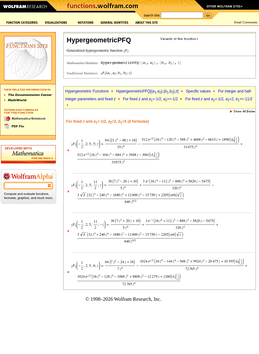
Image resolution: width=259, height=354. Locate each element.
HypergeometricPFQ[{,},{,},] (147, 91)
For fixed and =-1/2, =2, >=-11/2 (218, 99)
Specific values (198, 91)
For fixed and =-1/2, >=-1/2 (150, 99)
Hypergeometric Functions (87, 91)
